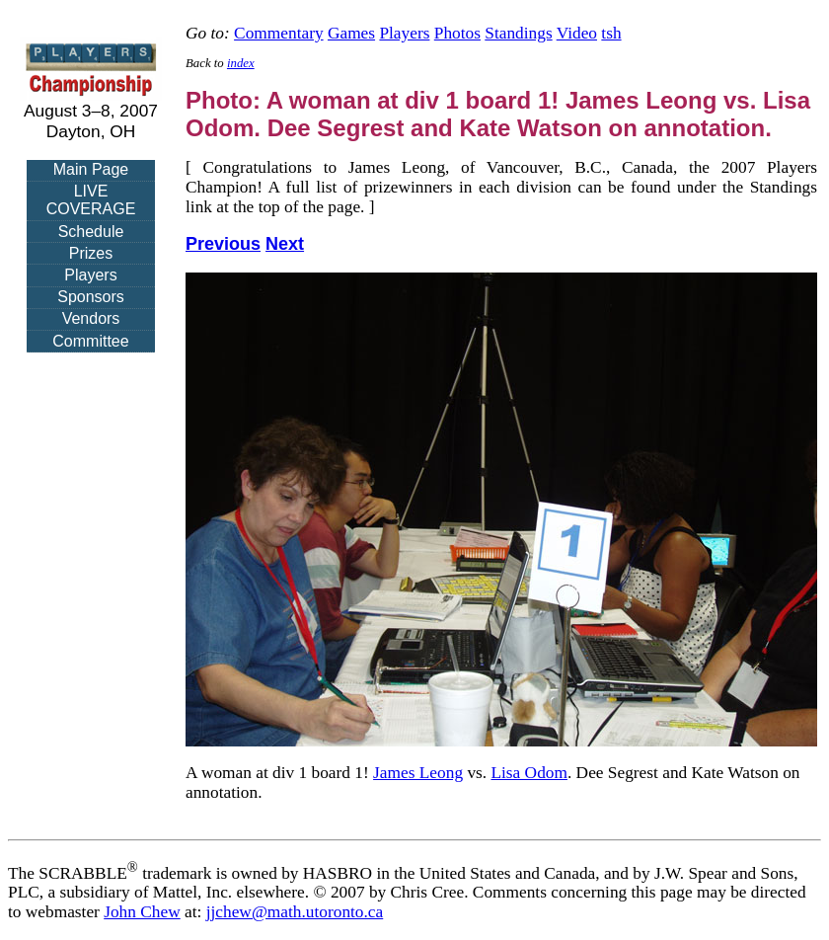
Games (351, 33)
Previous (223, 244)
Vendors (91, 318)
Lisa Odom (528, 772)
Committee (90, 341)
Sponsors (90, 296)
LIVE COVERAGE (91, 200)
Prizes (91, 253)
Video (577, 33)
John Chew (142, 911)
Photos (457, 33)
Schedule (91, 231)
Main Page (91, 169)
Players (90, 275)
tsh (611, 33)
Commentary (278, 33)
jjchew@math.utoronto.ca (295, 911)
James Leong (418, 772)
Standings (518, 33)
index (241, 63)
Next (284, 244)
